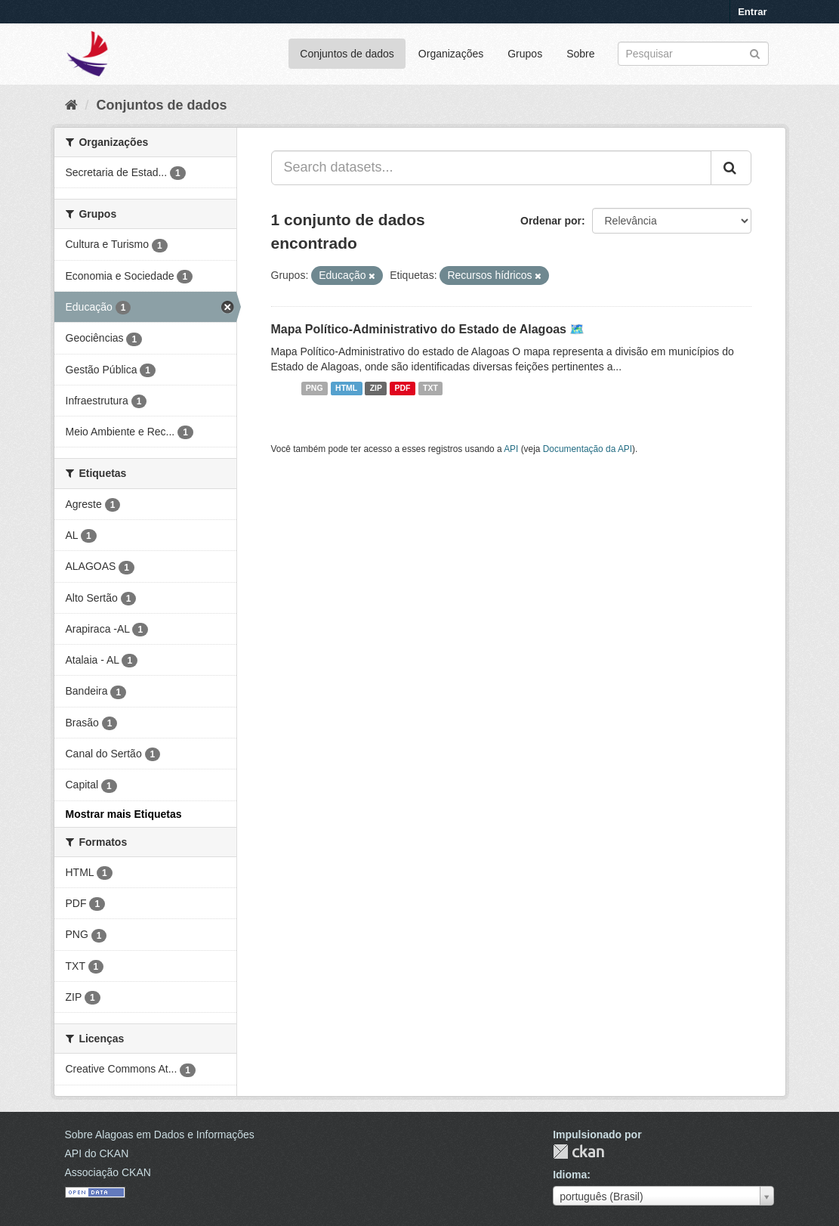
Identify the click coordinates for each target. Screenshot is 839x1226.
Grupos (524, 54)
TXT (430, 388)
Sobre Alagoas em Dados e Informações (159, 1134)
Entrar (752, 11)
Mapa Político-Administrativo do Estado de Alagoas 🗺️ (428, 329)
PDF (403, 388)
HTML (346, 388)
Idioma (570, 1175)
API (511, 449)
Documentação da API (587, 449)
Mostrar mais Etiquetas (124, 814)
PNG (314, 388)
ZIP (376, 388)
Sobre (580, 54)
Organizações (450, 54)
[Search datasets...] (491, 167)
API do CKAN (97, 1153)
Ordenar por (550, 221)
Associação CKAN (108, 1172)
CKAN (578, 1151)
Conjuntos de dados (347, 54)
